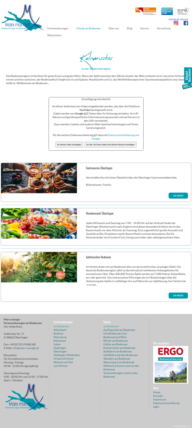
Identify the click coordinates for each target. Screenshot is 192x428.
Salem (57, 344)
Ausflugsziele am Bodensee (119, 329)
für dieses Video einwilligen (69, 145)
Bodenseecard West (115, 337)
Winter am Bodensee (115, 340)
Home (156, 392)
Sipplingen (60, 347)
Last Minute (61, 365)
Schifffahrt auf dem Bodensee (120, 355)
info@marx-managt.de (26, 348)
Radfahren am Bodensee (117, 351)
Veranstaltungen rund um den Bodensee (120, 374)
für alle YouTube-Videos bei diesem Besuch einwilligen (110, 145)
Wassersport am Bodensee (118, 362)
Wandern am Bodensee (116, 358)
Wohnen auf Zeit (63, 362)
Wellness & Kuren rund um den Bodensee (121, 367)
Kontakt (158, 395)
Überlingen (60, 351)
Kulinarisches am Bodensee (119, 347)
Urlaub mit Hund (63, 358)
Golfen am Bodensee (115, 344)
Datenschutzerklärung (166, 403)
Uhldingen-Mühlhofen (67, 355)
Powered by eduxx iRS (182, 426)
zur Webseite (178, 195)
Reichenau (60, 340)
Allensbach (60, 329)
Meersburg (60, 337)
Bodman (58, 333)
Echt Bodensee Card (115, 333)
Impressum (159, 399)
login (156, 406)
